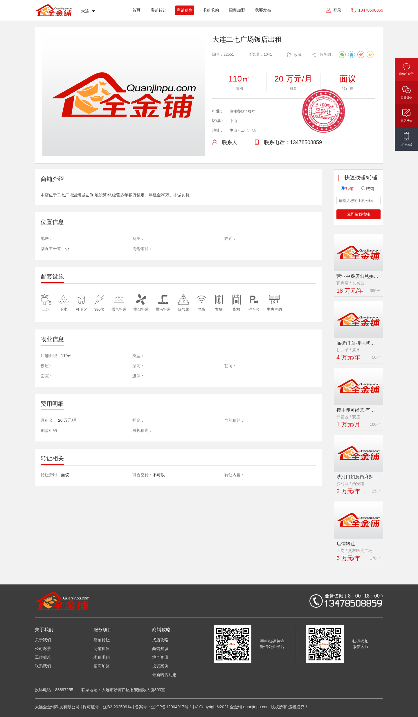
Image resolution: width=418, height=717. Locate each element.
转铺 (367, 188)
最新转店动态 (164, 674)
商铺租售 (184, 10)
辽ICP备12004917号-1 (171, 707)
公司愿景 (43, 648)
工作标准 (43, 657)
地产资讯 (160, 657)
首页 (136, 10)
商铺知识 (160, 648)
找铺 (347, 188)
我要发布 (263, 10)
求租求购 (211, 10)
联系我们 (43, 666)
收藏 (294, 54)
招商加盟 (237, 10)
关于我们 (43, 640)
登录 (337, 10)
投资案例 (160, 666)
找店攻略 (160, 640)
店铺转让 (158, 10)
